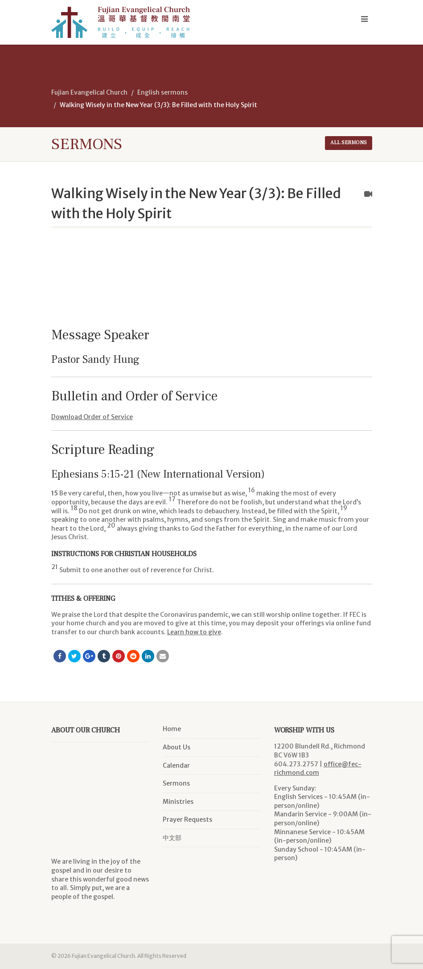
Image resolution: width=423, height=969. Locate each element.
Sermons (176, 783)
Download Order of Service (92, 417)
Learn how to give (194, 632)
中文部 (172, 838)
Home (172, 729)
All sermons (348, 142)
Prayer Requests (187, 819)
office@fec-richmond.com (317, 768)
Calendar (176, 765)
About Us (176, 747)
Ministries (178, 802)
